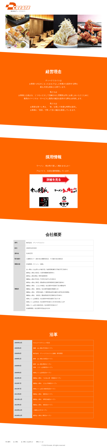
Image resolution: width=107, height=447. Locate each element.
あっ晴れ (15, 441)
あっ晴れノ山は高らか (27, 441)
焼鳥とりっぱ (39, 441)
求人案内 (8, 441)
